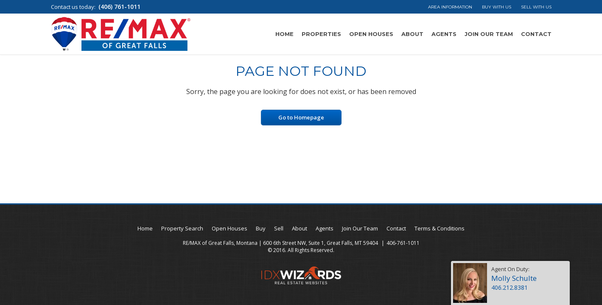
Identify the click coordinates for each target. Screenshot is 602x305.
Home (284, 33)
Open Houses (371, 33)
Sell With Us (536, 7)
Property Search (182, 228)
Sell (278, 228)
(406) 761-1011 (119, 7)
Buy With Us (496, 7)
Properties (321, 33)
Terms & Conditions (439, 228)
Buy (261, 228)
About (412, 33)
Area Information (450, 7)
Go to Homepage (301, 117)
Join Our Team (489, 33)
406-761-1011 (403, 243)
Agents (443, 33)
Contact (536, 33)
